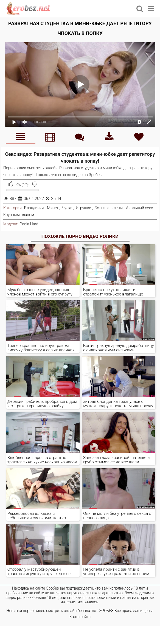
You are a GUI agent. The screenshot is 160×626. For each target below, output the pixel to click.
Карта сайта (80, 616)
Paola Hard (29, 224)
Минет (53, 208)
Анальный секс (139, 208)
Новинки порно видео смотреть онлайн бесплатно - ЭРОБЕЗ (60, 610)
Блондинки (34, 208)
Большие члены (109, 208)
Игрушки (83, 208)
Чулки (67, 208)
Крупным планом (18, 215)
